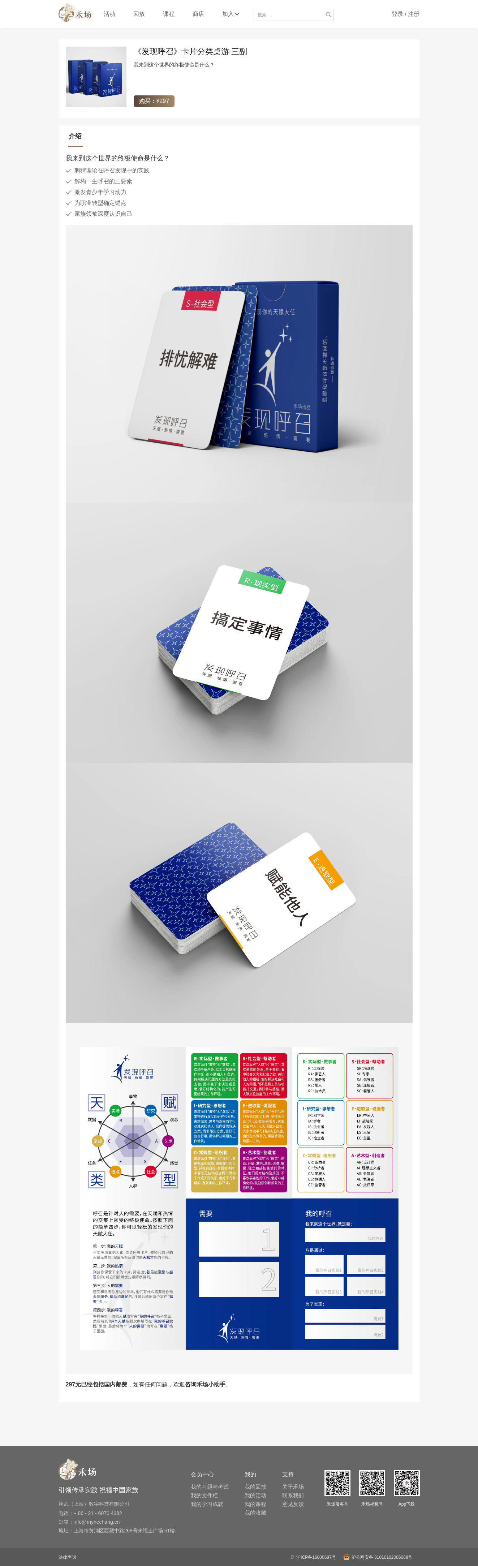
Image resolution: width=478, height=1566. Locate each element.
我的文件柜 (204, 1495)
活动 (109, 14)
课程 (169, 14)
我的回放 (255, 1487)
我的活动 (255, 1495)
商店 (198, 14)
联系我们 (293, 1495)
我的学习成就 (207, 1504)
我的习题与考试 (210, 1487)
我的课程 (255, 1504)
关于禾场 (293, 1487)
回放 (139, 14)
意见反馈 (293, 1504)
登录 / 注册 (405, 14)
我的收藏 (255, 1513)
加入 (228, 14)
